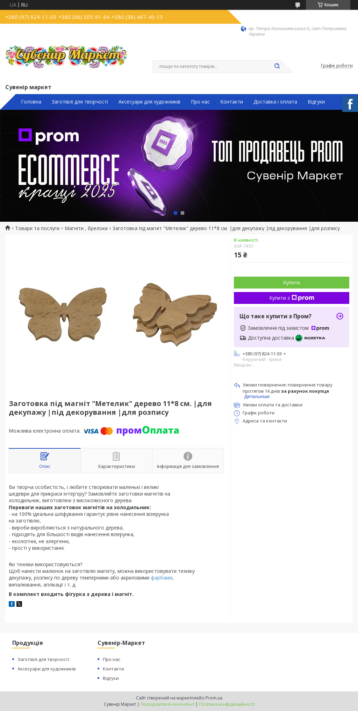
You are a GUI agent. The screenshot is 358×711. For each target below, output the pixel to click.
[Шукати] (277, 66)
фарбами (161, 577)
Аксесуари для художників (149, 101)
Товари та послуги (37, 228)
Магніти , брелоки (86, 228)
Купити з (291, 297)
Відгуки (316, 101)
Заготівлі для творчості (80, 101)
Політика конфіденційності (227, 704)
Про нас (200, 101)
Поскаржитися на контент (167, 704)
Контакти (231, 101)
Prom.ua (214, 698)
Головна (31, 101)
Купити (291, 282)
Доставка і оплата (275, 101)
